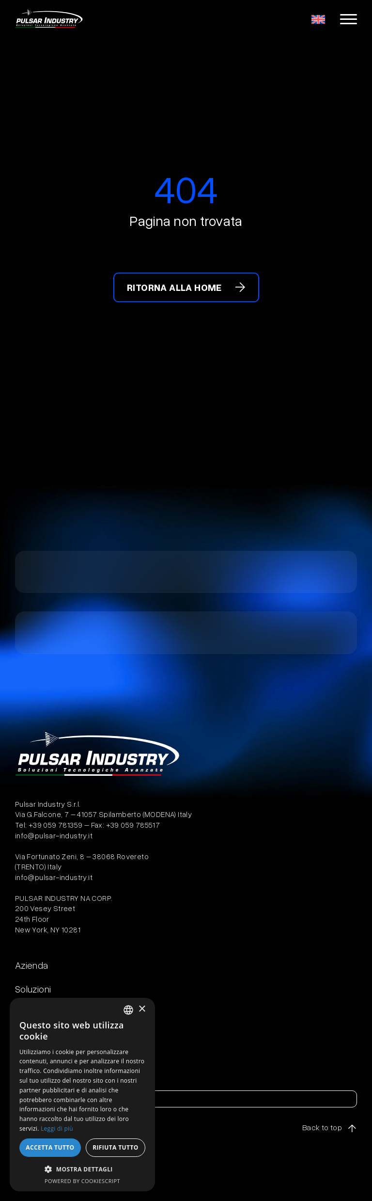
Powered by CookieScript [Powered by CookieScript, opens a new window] (82, 1181)
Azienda (31, 965)
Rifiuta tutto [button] (116, 1147)
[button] (82, 1169)
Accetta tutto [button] (50, 1147)
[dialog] (82, 1094)
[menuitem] (318, 19)
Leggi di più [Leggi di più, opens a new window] (57, 1128)
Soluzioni (33, 988)
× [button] (141, 1009)
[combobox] (128, 1010)
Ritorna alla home (174, 287)
